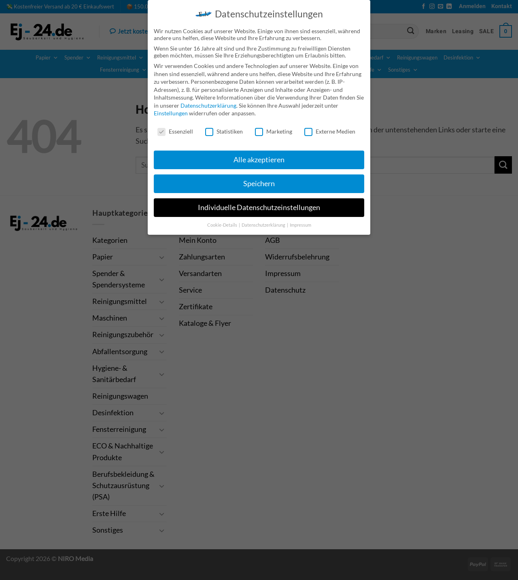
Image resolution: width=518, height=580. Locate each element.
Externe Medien (329, 130)
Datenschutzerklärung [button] (264, 224)
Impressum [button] (300, 224)
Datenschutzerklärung (208, 104)
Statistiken (224, 130)
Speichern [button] (259, 182)
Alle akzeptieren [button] (259, 159)
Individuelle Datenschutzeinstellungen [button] (259, 206)
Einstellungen (171, 112)
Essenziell (175, 130)
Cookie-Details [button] (222, 224)
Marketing (273, 130)
